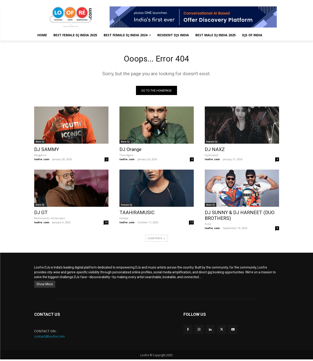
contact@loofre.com (49, 338)
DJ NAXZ (215, 151)
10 (106, 224)
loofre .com (41, 160)
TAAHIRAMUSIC (137, 214)
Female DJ (211, 143)
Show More (44, 286)
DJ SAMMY (46, 151)
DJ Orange (130, 151)
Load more (156, 240)
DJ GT (41, 214)
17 (191, 224)
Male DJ (40, 143)
